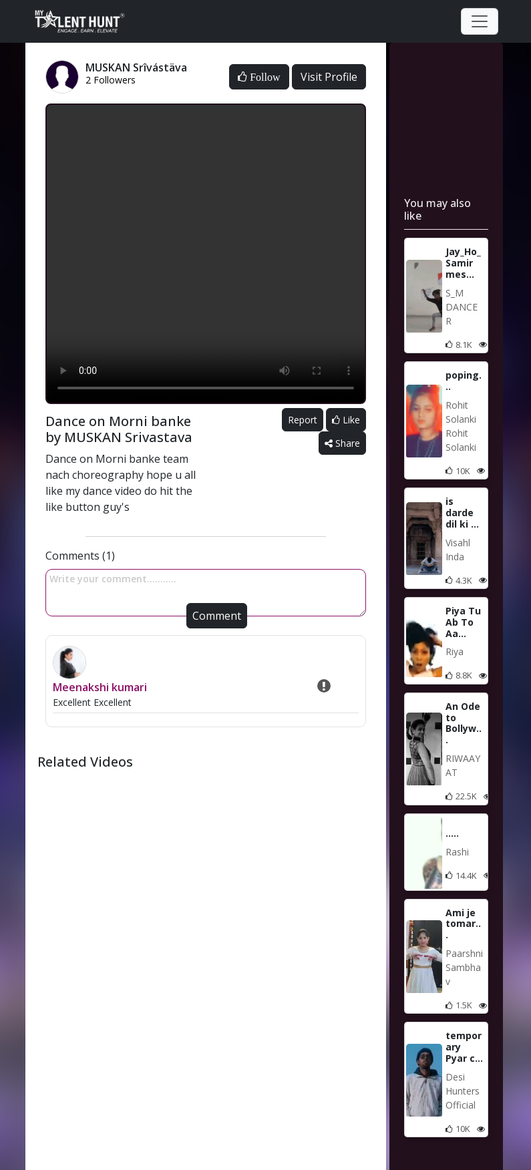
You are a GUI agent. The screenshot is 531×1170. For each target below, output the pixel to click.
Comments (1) (80, 555)
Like (346, 419)
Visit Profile (329, 76)
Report (302, 419)
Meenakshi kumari (100, 687)
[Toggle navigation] (479, 21)
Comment (216, 615)
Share (342, 443)
